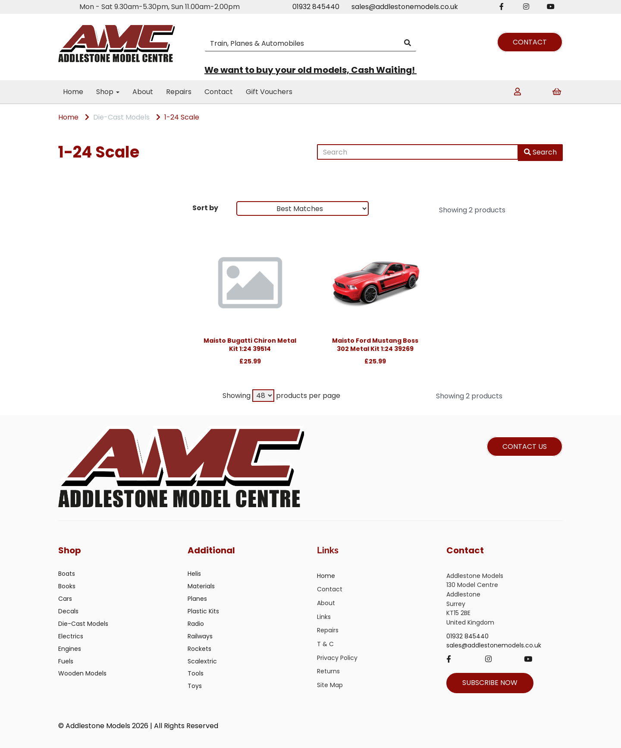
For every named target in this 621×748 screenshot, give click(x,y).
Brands (74, 210)
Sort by (205, 208)
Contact (218, 92)
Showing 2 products (472, 210)
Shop (107, 92)
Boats (66, 573)
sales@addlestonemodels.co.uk (404, 7)
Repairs (178, 92)
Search (540, 152)
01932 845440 (315, 7)
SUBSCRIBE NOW (490, 683)
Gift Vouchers (269, 92)
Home (73, 92)
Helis (194, 573)
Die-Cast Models (121, 117)
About (142, 92)
